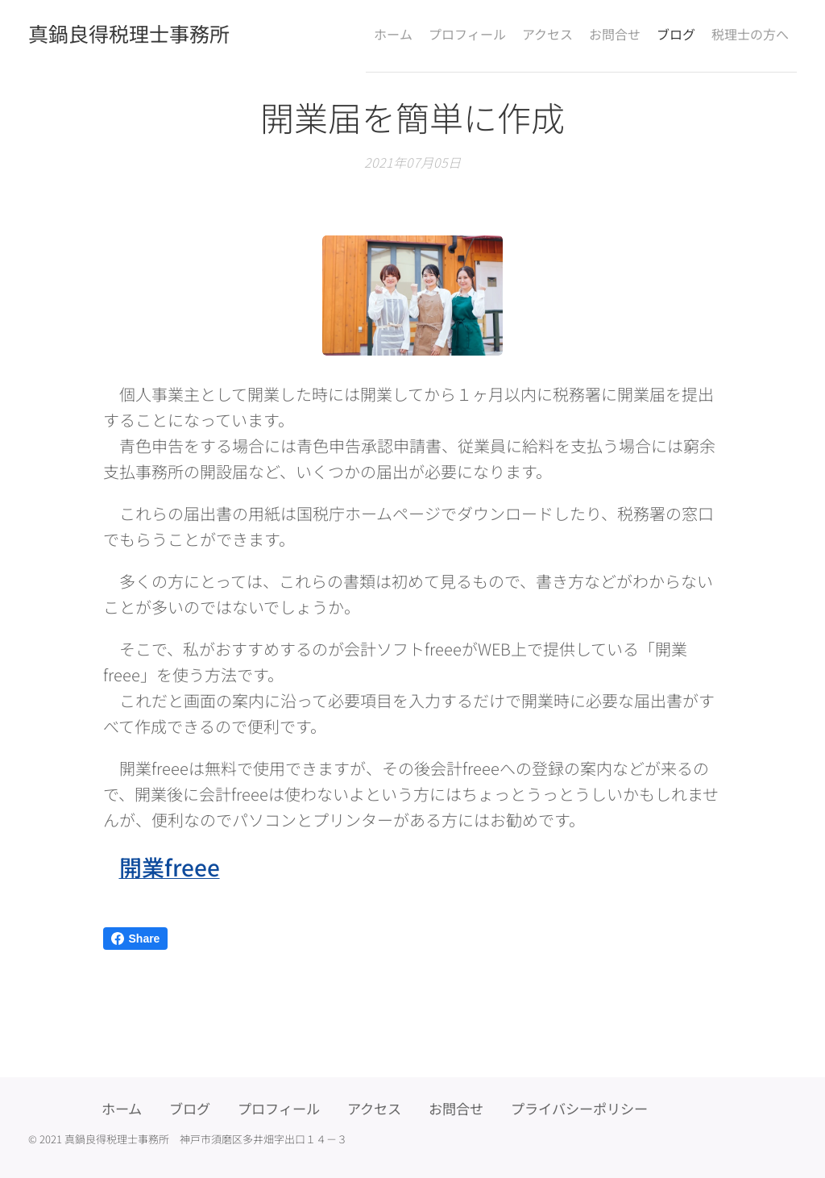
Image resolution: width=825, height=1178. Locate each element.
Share (135, 938)
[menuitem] (349, 33)
